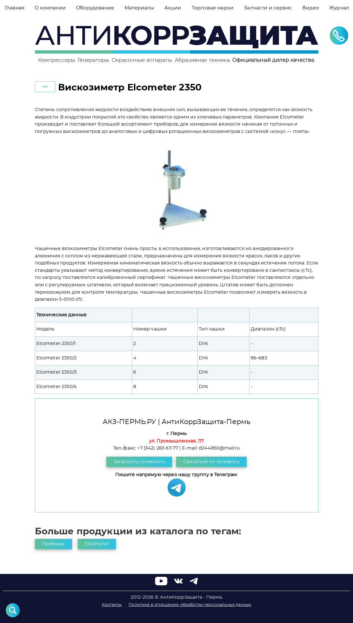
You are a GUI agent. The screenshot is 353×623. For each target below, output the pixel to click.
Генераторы (93, 60)
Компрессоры (56, 60)
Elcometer (97, 544)
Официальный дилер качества (273, 60)
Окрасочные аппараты (142, 60)
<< (45, 86)
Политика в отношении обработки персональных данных (189, 605)
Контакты (112, 605)
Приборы (53, 544)
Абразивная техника (202, 60)
